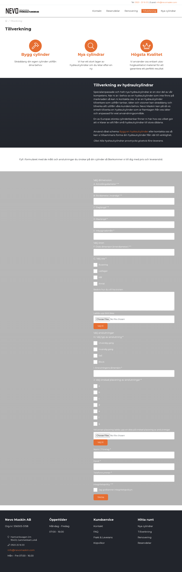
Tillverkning (145, 531)
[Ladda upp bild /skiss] (134, 319)
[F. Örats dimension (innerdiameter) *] (134, 252)
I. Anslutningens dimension (108, 368)
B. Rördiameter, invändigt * (108, 195)
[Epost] (134, 466)
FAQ (96, 531)
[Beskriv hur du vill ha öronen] (134, 301)
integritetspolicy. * (103, 484)
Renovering (144, 537)
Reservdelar (144, 542)
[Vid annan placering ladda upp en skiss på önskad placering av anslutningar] (134, 436)
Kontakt (98, 526)
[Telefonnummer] (134, 478)
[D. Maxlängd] (134, 224)
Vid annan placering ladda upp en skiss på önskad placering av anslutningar (132, 430)
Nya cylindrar (145, 526)
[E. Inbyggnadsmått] (134, 236)
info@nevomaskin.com (167, 2)
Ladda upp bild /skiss (104, 313)
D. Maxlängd (101, 219)
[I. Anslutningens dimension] (134, 373)
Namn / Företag (102, 449)
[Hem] (6, 21)
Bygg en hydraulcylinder (133, 131)
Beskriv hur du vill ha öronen (108, 289)
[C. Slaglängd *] (134, 213)
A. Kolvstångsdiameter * (106, 184)
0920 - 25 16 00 (141, 2)
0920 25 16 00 (18, 545)
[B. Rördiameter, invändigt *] (134, 201)
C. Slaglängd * (101, 207)
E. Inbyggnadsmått (104, 231)
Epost (97, 461)
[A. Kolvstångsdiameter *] (134, 189)
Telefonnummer (103, 473)
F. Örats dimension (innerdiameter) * (112, 247)
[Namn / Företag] (134, 455)
